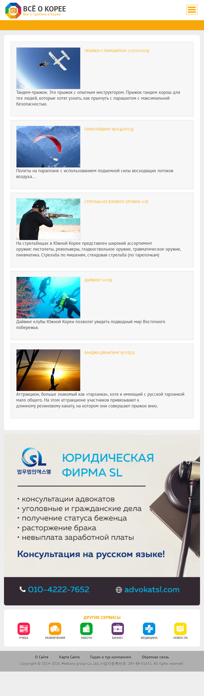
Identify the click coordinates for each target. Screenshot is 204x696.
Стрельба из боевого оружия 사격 (116, 201)
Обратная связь (155, 657)
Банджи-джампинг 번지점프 (109, 352)
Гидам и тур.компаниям (110, 657)
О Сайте (42, 657)
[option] (23, 633)
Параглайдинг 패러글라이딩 (109, 129)
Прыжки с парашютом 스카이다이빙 (117, 50)
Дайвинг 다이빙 (98, 280)
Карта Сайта (69, 657)
